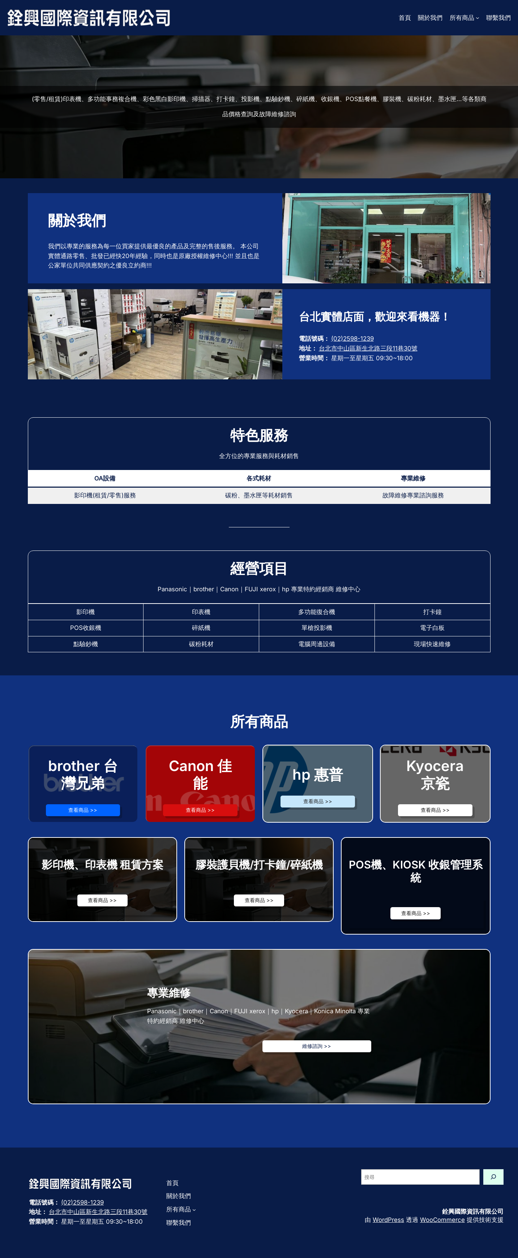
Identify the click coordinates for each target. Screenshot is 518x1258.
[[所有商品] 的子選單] (477, 17)
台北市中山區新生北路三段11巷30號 (368, 348)
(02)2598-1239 (352, 338)
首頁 (405, 17)
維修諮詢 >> (316, 1046)
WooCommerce (442, 1219)
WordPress (388, 1219)
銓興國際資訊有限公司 (473, 1211)
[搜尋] (493, 1177)
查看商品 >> (82, 810)
